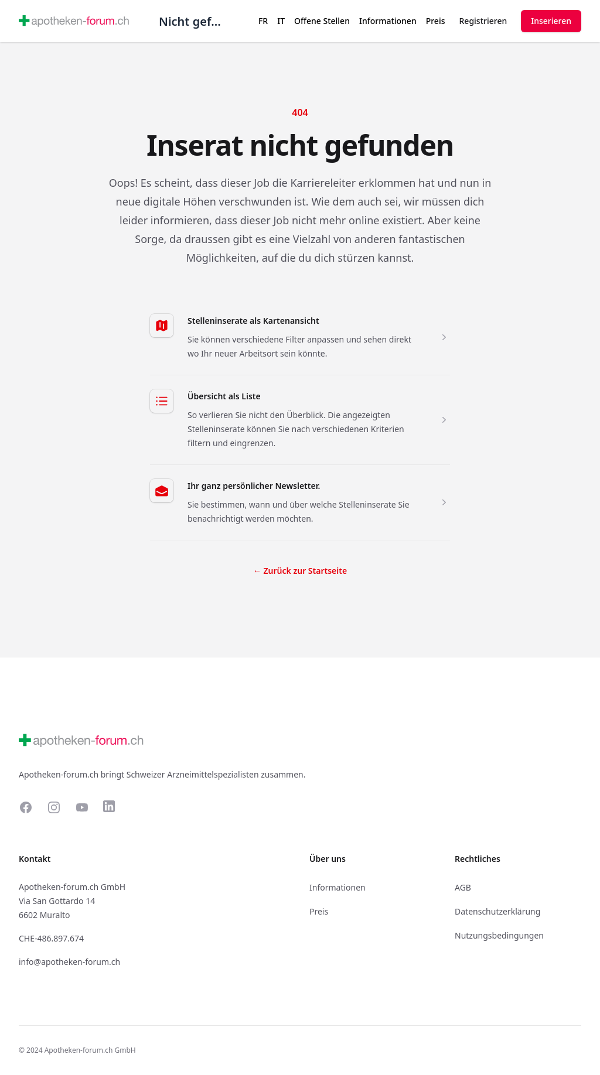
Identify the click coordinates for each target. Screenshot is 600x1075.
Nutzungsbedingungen (499, 935)
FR (263, 20)
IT (281, 20)
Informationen (388, 20)
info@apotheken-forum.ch (69, 961)
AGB (463, 887)
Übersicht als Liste (224, 396)
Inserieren (551, 20)
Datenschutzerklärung (497, 911)
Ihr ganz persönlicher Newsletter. (254, 485)
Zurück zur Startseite (300, 570)
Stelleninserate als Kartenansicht (253, 320)
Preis (435, 20)
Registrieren (483, 20)
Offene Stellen (322, 20)
